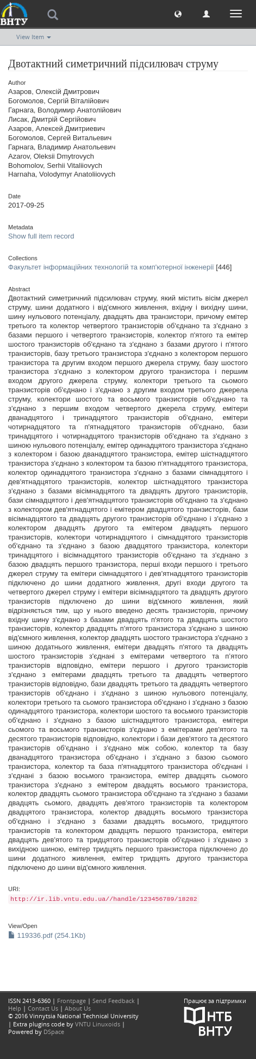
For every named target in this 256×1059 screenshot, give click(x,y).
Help (14, 1008)
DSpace (53, 1031)
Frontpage (71, 1001)
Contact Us (43, 1008)
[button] (178, 13)
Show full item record (41, 236)
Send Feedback (113, 1001)
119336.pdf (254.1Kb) (46, 935)
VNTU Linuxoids (97, 1024)
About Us (78, 1008)
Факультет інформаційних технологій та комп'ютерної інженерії (111, 267)
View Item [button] (33, 37)
